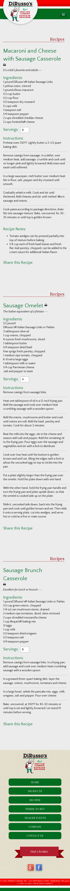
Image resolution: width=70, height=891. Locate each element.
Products (35, 791)
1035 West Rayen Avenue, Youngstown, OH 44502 (49, 880)
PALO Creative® (46, 883)
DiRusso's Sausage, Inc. (17, 880)
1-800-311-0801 (25, 883)
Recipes (57, 39)
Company (34, 826)
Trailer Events (35, 817)
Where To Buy (35, 809)
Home (35, 782)
